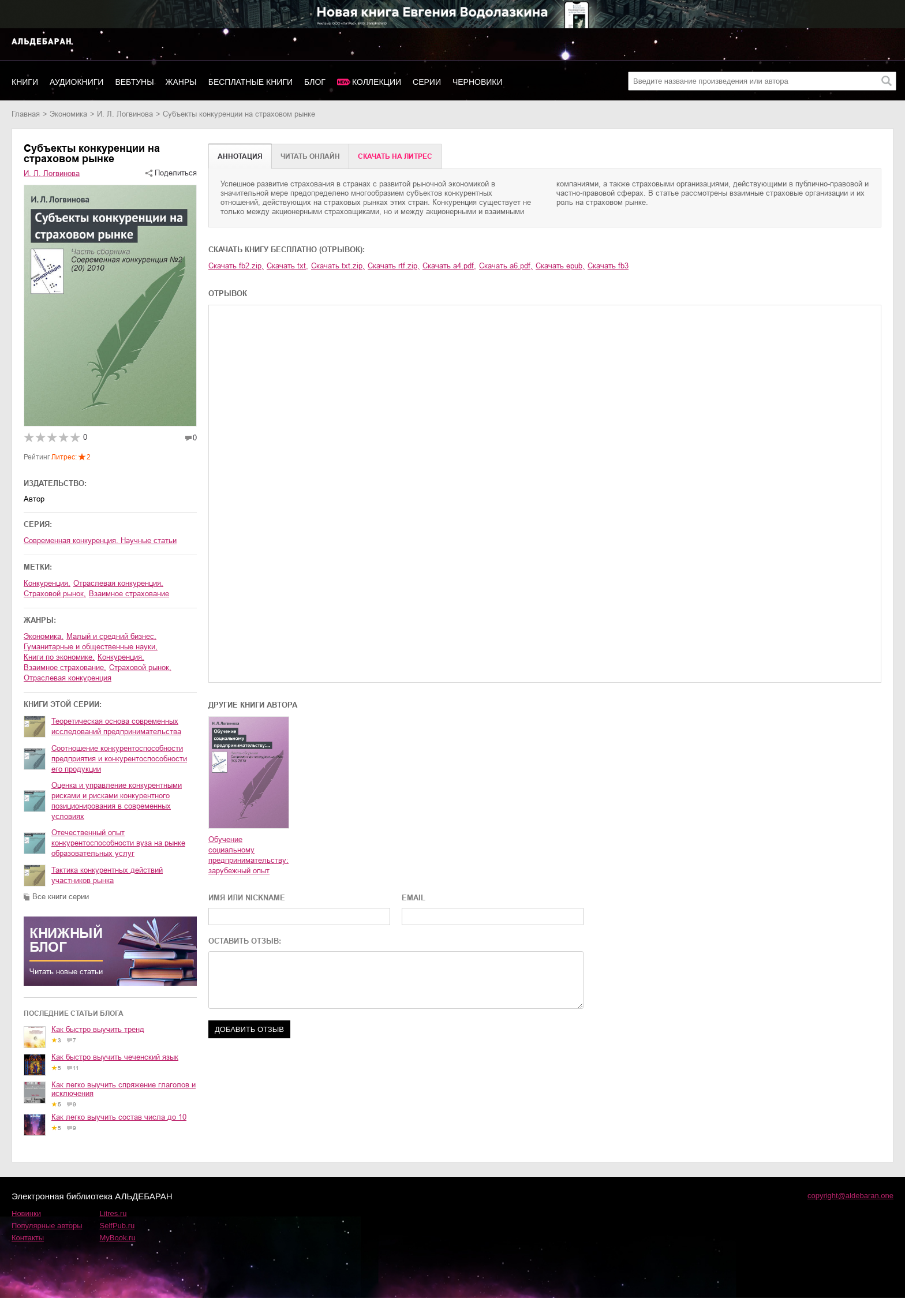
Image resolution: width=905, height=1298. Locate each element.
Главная (26, 114)
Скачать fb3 (608, 265)
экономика (68, 114)
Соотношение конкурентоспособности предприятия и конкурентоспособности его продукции (119, 758)
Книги (25, 82)
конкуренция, (47, 583)
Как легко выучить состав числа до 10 (118, 1117)
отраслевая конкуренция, (118, 583)
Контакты (28, 1237)
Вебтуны (134, 82)
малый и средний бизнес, (111, 636)
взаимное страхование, (65, 667)
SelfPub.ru (117, 1225)
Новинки (26, 1213)
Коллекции (376, 82)
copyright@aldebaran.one (850, 1195)
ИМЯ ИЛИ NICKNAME (246, 897)
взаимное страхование (129, 593)
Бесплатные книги (250, 82)
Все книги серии (60, 896)
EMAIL (413, 897)
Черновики (477, 82)
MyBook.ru (118, 1237)
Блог (315, 82)
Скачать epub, (560, 265)
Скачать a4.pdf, (449, 265)
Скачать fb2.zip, (236, 265)
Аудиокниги (76, 82)
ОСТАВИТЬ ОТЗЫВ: (244, 941)
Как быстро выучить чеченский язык (114, 1057)
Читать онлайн (310, 156)
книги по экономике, (59, 657)
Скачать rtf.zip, (394, 265)
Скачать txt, (287, 265)
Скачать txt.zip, (338, 265)
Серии (427, 82)
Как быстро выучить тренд (97, 1029)
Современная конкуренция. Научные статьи (100, 540)
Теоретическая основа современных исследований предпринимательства (116, 726)
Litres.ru (113, 1213)
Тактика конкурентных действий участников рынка (107, 875)
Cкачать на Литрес (395, 156)
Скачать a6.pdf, (506, 265)
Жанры (181, 82)
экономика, (43, 636)
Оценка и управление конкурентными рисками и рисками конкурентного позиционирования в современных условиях (116, 801)
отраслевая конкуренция (67, 678)
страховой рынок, (55, 593)
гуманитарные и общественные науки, (91, 646)
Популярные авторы (47, 1225)
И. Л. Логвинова (125, 114)
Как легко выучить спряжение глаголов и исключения (123, 1089)
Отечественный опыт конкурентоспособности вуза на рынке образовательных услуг (118, 843)
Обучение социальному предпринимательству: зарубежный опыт (248, 855)
